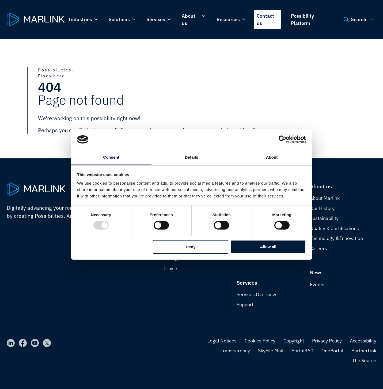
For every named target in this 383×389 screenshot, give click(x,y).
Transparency (235, 351)
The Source (364, 360)
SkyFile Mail (270, 351)
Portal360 (302, 351)
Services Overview (256, 294)
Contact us (265, 19)
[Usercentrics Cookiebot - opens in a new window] (282, 139)
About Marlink (325, 198)
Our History (322, 208)
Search (357, 19)
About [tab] (272, 157)
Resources (230, 19)
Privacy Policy (327, 341)
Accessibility (363, 341)
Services (158, 19)
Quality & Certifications (334, 228)
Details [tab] (191, 157)
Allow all (268, 247)
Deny (191, 247)
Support (245, 305)
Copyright (293, 341)
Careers (318, 248)
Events (317, 284)
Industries (83, 19)
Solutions (121, 19)
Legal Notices (222, 341)
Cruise (170, 268)
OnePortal (332, 351)
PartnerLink (363, 351)
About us (193, 19)
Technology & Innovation (336, 238)
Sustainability (324, 218)
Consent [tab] (111, 157)
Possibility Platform (302, 19)
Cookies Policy (260, 341)
